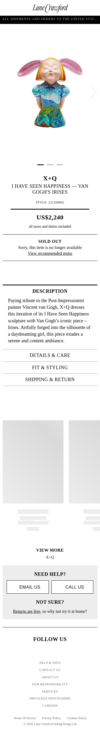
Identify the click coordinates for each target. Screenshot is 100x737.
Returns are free (26, 611)
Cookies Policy (76, 718)
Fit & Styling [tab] (63, 367)
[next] (93, 92)
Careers (50, 705)
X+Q (50, 178)
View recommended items (50, 253)
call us (72, 587)
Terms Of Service (25, 718)
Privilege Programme (50, 698)
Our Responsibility (50, 684)
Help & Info (50, 663)
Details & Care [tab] (62, 355)
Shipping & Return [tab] (59, 379)
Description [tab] (63, 291)
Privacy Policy (51, 718)
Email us (27, 587)
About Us (49, 677)
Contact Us (50, 670)
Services (50, 691)
